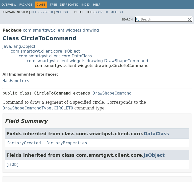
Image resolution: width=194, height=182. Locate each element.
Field (35, 12)
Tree (53, 4)
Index (85, 4)
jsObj (13, 164)
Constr (47, 12)
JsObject (154, 155)
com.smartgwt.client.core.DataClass (55, 56)
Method (62, 12)
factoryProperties (66, 143)
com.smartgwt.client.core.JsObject (45, 51)
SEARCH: (128, 19)
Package (25, 4)
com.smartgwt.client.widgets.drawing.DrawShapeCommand (87, 60)
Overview (9, 4)
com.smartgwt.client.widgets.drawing (61, 30)
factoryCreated (24, 143)
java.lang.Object (19, 46)
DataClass (156, 133)
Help (96, 4)
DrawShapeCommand (111, 93)
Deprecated (69, 4)
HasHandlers (16, 80)
